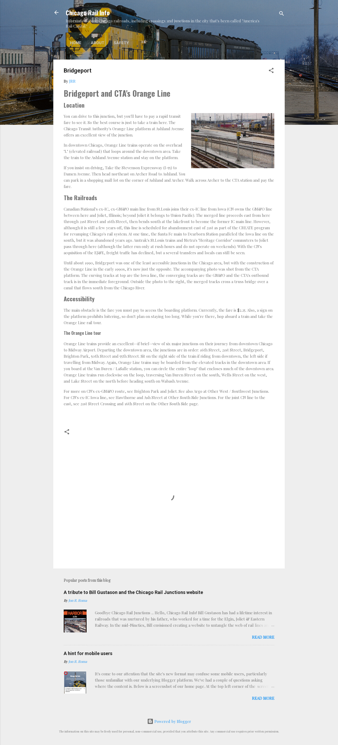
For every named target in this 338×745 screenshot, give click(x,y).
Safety (121, 43)
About (97, 43)
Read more (263, 637)
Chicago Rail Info (88, 12)
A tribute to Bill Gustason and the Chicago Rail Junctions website (133, 592)
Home (75, 43)
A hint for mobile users (88, 653)
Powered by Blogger (169, 721)
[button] (271, 71)
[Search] (281, 14)
